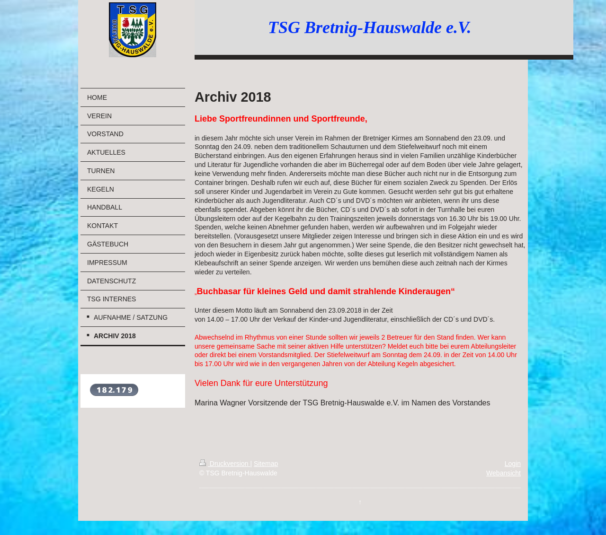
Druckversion (224, 463)
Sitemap (266, 463)
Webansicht (503, 473)
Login (513, 463)
